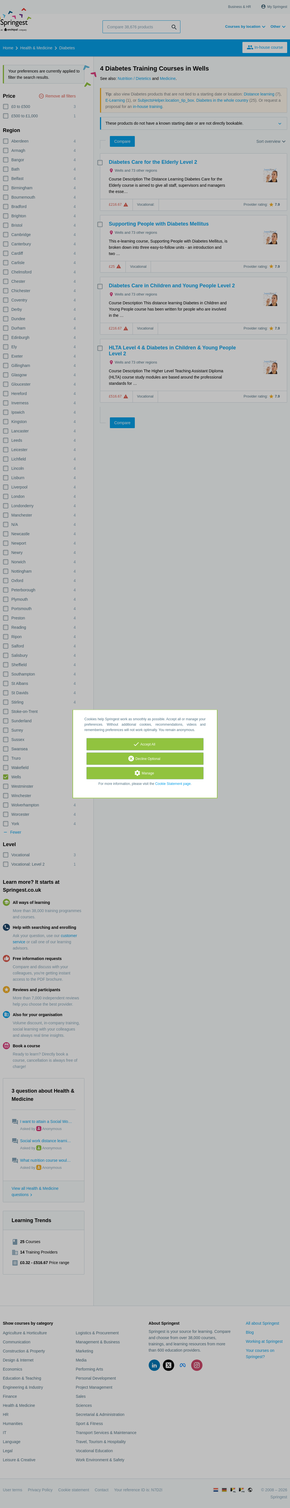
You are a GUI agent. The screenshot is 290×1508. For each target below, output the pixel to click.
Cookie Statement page (173, 784)
